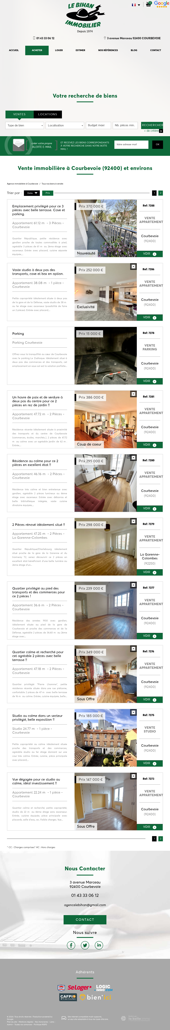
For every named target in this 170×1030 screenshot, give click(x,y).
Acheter (37, 50)
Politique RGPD (40, 1025)
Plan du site (12, 1022)
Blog (134, 50)
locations (47, 114)
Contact (155, 50)
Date (32, 193)
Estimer (80, 50)
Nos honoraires (41, 1022)
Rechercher (152, 125)
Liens (52, 1022)
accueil (14, 50)
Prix (48, 193)
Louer (59, 50)
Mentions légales (26, 1022)
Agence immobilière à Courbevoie (22, 184)
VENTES (19, 114)
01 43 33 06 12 (85, 895)
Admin (10, 1025)
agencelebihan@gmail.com (85, 905)
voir (149, 254)
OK (157, 144)
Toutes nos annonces (23, 1025)
